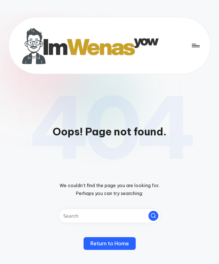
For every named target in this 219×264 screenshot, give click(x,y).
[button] (153, 216)
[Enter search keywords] (110, 216)
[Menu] (195, 45)
